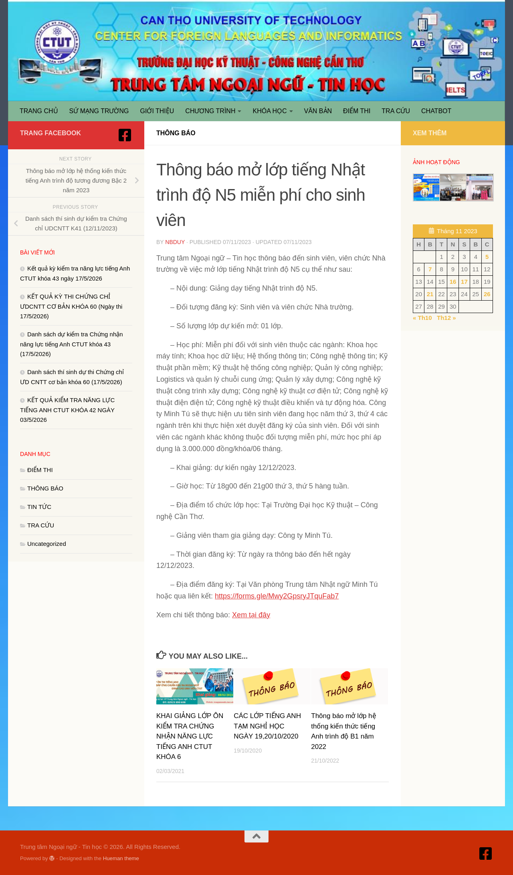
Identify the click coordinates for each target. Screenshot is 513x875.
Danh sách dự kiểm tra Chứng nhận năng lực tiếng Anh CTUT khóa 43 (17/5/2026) (71, 344)
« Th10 (422, 317)
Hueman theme (121, 858)
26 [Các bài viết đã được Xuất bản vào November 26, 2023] (487, 294)
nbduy (175, 242)
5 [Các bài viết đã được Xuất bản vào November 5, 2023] (487, 256)
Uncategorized (46, 543)
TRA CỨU (396, 111)
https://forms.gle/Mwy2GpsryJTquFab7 (277, 596)
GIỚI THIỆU (157, 111)
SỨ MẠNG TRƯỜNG (99, 111)
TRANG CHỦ (39, 111)
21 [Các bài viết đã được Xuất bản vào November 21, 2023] (430, 294)
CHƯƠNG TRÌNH (210, 111)
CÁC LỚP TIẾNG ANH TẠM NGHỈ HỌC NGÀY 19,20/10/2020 (267, 726)
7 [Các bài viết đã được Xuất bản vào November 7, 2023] (430, 269)
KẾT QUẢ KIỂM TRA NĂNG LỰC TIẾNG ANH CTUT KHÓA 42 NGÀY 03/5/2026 (67, 410)
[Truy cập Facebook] (125, 135)
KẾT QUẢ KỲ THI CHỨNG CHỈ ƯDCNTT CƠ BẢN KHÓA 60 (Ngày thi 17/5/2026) (71, 306)
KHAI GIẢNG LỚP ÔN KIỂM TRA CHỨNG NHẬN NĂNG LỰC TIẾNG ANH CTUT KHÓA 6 (189, 736)
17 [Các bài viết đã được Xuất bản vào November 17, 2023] (464, 281)
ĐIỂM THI (356, 111)
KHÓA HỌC (269, 111)
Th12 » (446, 317)
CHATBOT (436, 111)
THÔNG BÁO (176, 133)
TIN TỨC (39, 506)
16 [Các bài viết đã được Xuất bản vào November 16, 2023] (453, 281)
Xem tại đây (251, 615)
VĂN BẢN (318, 111)
